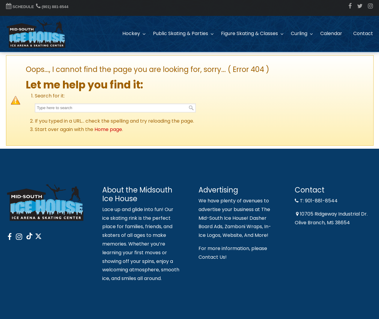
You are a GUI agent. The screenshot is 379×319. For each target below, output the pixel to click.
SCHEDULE (20, 6)
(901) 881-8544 (52, 6)
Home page (108, 129)
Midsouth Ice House (36, 34)
